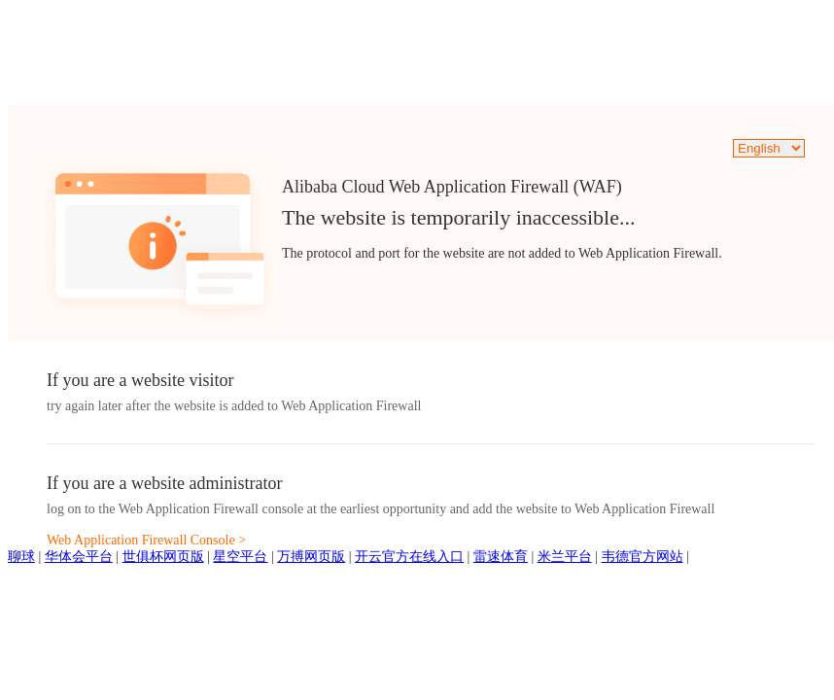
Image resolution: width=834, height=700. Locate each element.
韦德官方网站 (642, 556)
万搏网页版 (311, 556)
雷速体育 (500, 556)
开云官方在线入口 (409, 556)
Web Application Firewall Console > (146, 540)
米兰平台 (565, 556)
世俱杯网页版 (163, 556)
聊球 (21, 556)
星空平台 (240, 556)
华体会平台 (79, 556)
